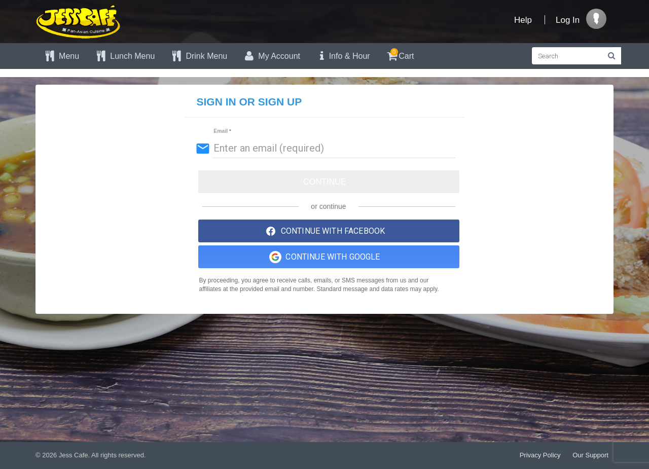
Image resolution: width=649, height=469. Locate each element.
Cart (399, 54)
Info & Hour (342, 56)
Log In (568, 20)
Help (523, 20)
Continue (324, 181)
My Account (271, 56)
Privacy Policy (540, 455)
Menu (61, 56)
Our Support (590, 455)
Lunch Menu (124, 56)
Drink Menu (198, 56)
